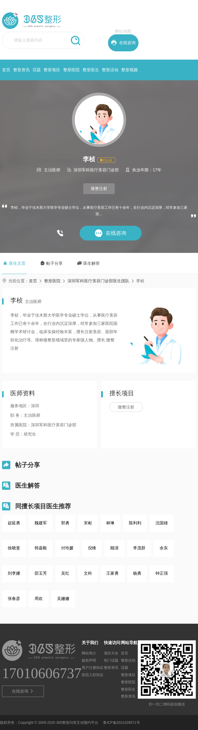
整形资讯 (21, 70)
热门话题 (111, 660)
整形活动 (110, 70)
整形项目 (52, 70)
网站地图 (123, 31)
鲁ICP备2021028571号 (121, 722)
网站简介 (89, 653)
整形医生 (90, 70)
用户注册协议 (92, 667)
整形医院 (71, 70)
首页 (6, 70)
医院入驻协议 (92, 675)
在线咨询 (23, 691)
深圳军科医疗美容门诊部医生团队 (98, 281)
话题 (36, 70)
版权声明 (89, 660)
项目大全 (111, 653)
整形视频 (129, 70)
